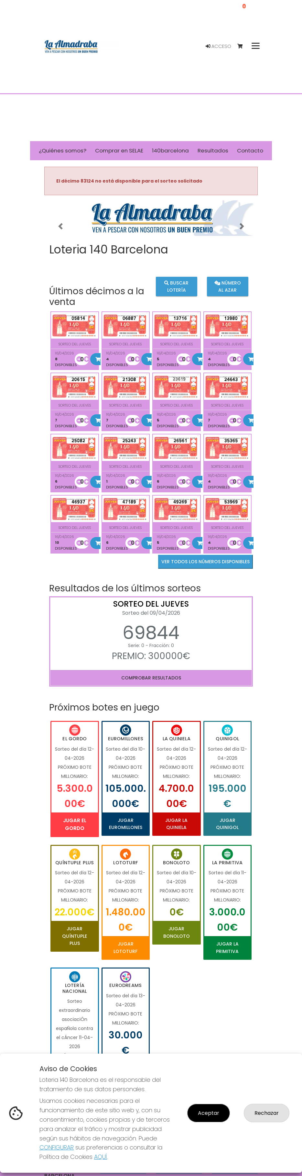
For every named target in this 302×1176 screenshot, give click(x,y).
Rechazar (266, 1113)
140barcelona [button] (170, 150)
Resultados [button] (213, 150)
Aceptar (208, 1113)
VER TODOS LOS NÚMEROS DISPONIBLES (205, 561)
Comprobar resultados (151, 678)
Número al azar (227, 286)
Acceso (218, 46)
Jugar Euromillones (125, 824)
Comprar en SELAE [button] (119, 150)
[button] (60, 226)
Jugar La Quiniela (176, 824)
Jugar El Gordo (74, 824)
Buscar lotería (176, 286)
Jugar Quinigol (227, 824)
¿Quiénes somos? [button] (62, 150)
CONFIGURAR (56, 1147)
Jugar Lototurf (125, 947)
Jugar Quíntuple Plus (74, 935)
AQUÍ (100, 1157)
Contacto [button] (250, 150)
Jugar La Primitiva (227, 947)
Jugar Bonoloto (176, 932)
